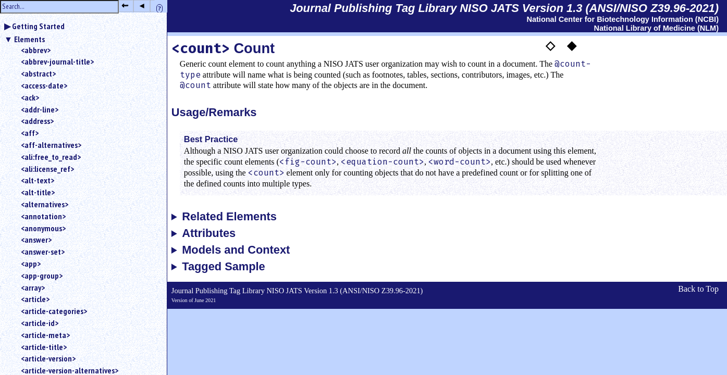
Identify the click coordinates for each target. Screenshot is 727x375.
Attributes (209, 233)
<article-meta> (45, 335)
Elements (29, 39)
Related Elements (229, 216)
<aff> (30, 133)
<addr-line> (39, 109)
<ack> (30, 97)
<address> (37, 121)
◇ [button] (550, 45)
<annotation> (43, 216)
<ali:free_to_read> (51, 157)
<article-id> (39, 323)
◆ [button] (571, 45)
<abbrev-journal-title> (57, 61)
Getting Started (38, 26)
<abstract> (38, 73)
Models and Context (236, 250)
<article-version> (48, 358)
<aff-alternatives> (51, 145)
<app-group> (42, 275)
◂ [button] (142, 5)
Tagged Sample (223, 266)
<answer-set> (43, 251)
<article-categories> (54, 311)
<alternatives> (44, 204)
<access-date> (44, 85)
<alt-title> (38, 192)
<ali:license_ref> (47, 169)
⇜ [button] (124, 5)
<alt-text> (37, 180)
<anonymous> (43, 228)
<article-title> (44, 347)
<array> (33, 287)
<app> (31, 263)
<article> (35, 299)
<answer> (36, 239)
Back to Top (698, 288)
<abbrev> (36, 50)
